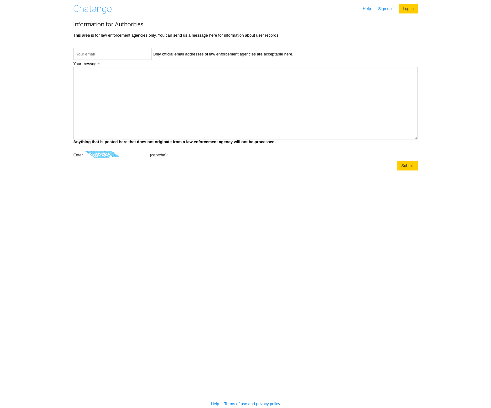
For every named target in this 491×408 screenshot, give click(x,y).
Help (367, 8)
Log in (408, 8)
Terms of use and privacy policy (252, 403)
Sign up (384, 8)
